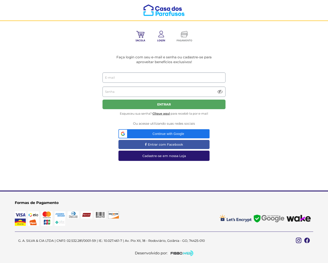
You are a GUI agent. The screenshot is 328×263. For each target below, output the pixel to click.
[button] (164, 133)
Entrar (164, 104)
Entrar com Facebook (164, 144)
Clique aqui (161, 113)
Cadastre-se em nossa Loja (164, 156)
